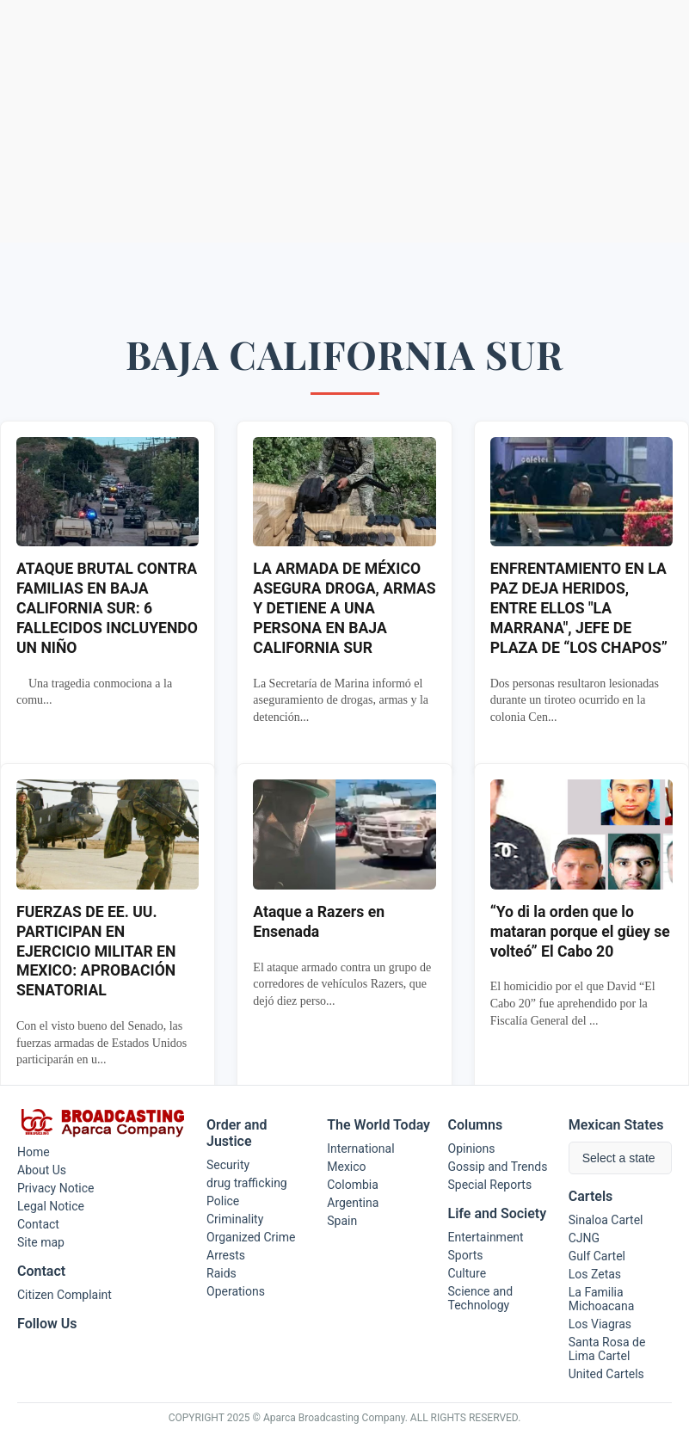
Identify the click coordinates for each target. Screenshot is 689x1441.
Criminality (234, 1219)
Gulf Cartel (597, 1256)
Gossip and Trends (498, 1166)
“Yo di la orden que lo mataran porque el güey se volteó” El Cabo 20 (580, 931)
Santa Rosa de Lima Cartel (607, 1349)
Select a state (618, 1158)
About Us (41, 1170)
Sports (465, 1255)
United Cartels (606, 1374)
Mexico (346, 1166)
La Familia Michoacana (602, 1299)
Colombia (352, 1185)
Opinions (471, 1148)
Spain (342, 1221)
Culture (467, 1273)
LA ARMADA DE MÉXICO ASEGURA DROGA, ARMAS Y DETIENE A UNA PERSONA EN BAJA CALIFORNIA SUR (344, 608)
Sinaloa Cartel (606, 1220)
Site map (41, 1242)
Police (222, 1201)
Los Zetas (595, 1274)
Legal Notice (50, 1206)
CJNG (584, 1238)
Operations (235, 1291)
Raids (221, 1273)
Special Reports (490, 1185)
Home (33, 1152)
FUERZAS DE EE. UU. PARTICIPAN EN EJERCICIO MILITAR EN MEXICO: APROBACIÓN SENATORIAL (95, 951)
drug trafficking (246, 1183)
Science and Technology (481, 1298)
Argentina (352, 1203)
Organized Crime (250, 1237)
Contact (38, 1224)
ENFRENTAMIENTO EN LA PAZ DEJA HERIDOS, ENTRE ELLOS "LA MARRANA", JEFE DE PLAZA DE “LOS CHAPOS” (578, 608)
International (360, 1148)
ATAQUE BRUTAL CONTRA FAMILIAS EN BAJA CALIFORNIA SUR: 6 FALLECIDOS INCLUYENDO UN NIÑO (107, 608)
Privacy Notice (55, 1188)
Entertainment (486, 1237)
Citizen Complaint (64, 1295)
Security (227, 1165)
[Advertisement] (344, 121)
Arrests (225, 1255)
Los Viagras (600, 1324)
